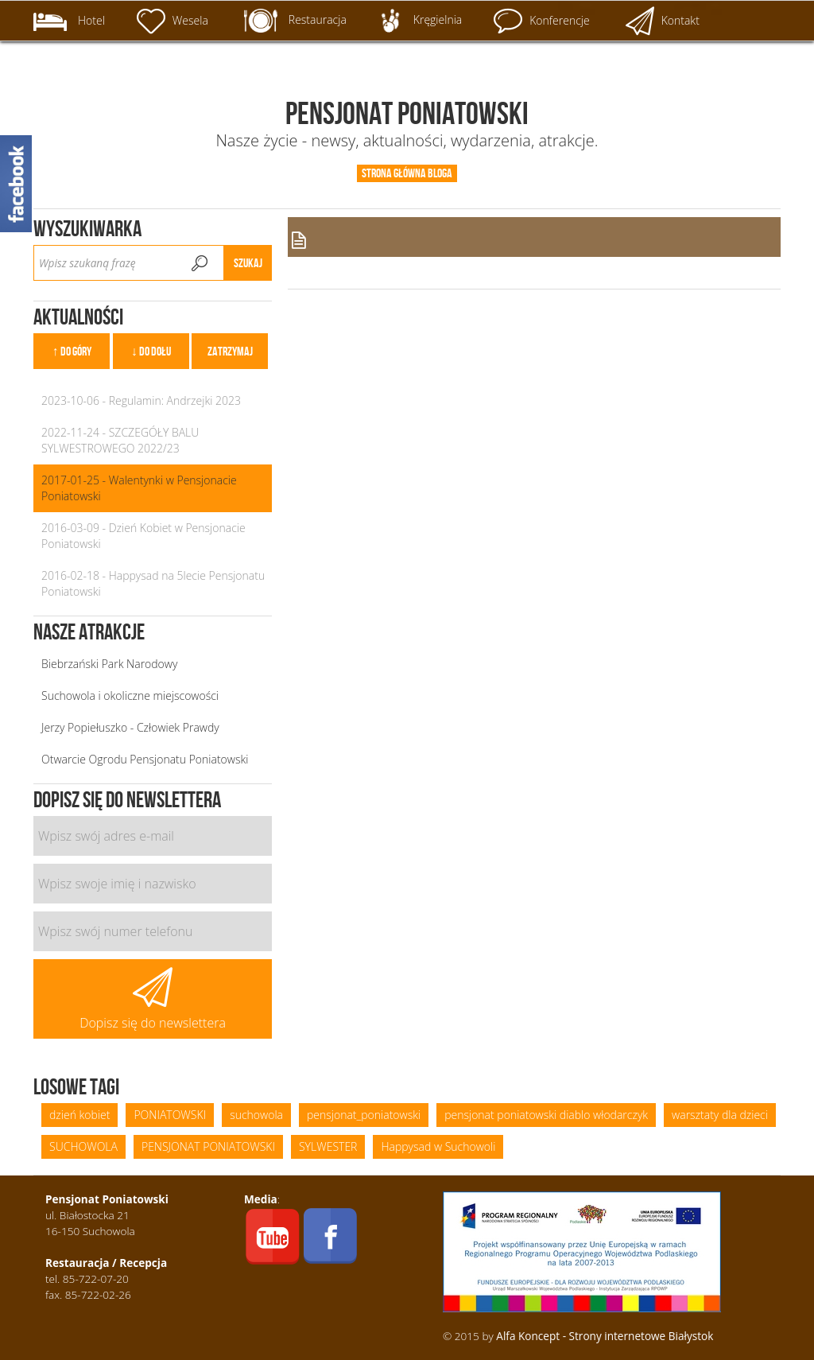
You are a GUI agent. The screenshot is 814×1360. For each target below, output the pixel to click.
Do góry (75, 351)
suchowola (256, 1114)
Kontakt (663, 20)
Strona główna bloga (407, 173)
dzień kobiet (79, 1114)
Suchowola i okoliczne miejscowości (130, 695)
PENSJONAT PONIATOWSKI (208, 1146)
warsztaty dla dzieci (720, 1114)
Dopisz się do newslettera (152, 999)
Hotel (69, 22)
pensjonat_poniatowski (364, 1114)
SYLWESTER (328, 1146)
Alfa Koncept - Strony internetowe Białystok (604, 1335)
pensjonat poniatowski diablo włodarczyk (546, 1114)
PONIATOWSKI (170, 1114)
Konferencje (541, 20)
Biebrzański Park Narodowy (109, 663)
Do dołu (155, 351)
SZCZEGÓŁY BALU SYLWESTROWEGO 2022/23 (120, 440)
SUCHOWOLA (83, 1146)
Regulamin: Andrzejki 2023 (175, 400)
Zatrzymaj (230, 351)
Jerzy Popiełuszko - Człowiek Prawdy (130, 727)
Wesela (172, 20)
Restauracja (295, 21)
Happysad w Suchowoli (438, 1146)
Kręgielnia (420, 21)
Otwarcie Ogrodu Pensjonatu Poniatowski (144, 759)
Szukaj (248, 263)
